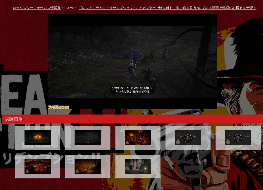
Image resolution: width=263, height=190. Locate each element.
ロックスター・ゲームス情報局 (37, 8)
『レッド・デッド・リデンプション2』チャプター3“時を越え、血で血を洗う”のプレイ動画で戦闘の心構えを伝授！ (167, 8)
